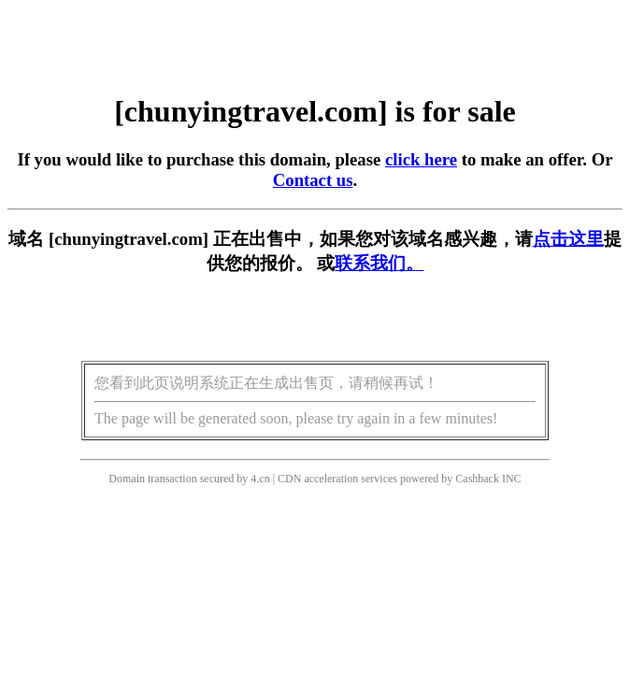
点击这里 (568, 239)
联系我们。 (379, 263)
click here (421, 159)
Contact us (313, 180)
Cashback (477, 478)
